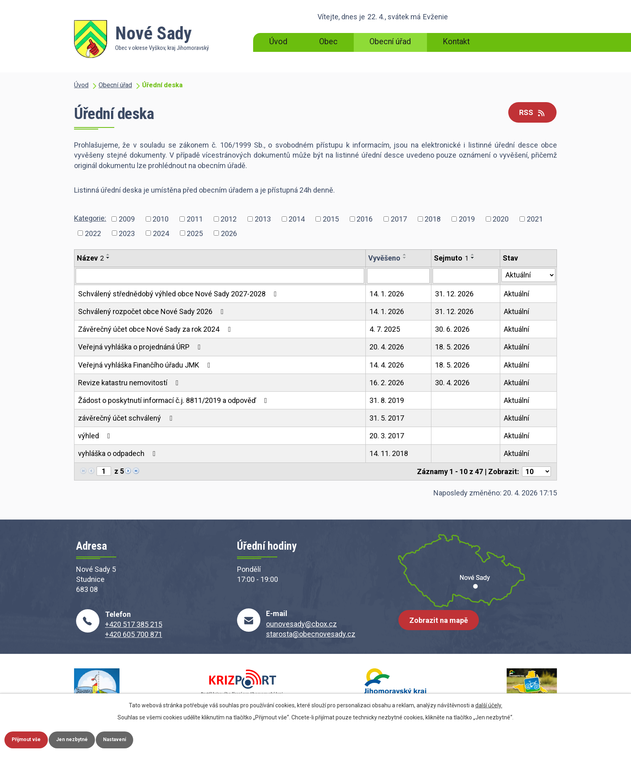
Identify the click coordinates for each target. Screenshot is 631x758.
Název (90, 258)
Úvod (278, 41)
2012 (229, 219)
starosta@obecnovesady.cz (310, 634)
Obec (328, 41)
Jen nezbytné (89, 738)
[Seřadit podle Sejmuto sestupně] (472, 257)
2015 (331, 219)
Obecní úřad (390, 41)
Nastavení (144, 738)
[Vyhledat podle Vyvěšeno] (398, 275)
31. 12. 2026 (454, 294)
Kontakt (456, 41)
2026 (229, 233)
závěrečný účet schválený (126, 418)
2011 (195, 219)
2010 (161, 219)
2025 (195, 233)
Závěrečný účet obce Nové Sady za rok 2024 (156, 329)
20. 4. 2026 (386, 347)
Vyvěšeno (384, 258)
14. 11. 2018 (388, 453)
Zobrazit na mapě (442, 626)
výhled (95, 435)
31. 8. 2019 (386, 400)
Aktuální (516, 294)
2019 (467, 219)
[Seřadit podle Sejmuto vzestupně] (472, 254)
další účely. (488, 703)
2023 (127, 233)
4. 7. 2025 (384, 329)
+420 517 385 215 (133, 624)
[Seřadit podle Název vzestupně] (108, 254)
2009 (127, 219)
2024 (161, 233)
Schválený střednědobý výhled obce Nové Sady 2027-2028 (179, 294)
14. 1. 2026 (386, 294)
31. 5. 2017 (386, 418)
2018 (433, 219)
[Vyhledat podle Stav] (528, 275)
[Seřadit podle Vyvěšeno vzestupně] (404, 254)
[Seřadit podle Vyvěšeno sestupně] (404, 257)
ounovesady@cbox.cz (301, 624)
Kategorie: (90, 218)
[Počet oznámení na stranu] (536, 471)
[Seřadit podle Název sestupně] (108, 257)
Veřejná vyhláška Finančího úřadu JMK (146, 365)
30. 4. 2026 (452, 382)
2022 (93, 233)
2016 (365, 219)
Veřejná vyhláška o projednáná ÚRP (141, 347)
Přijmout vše (32, 738)
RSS (529, 113)
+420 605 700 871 (133, 634)
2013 (263, 219)
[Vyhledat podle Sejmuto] (466, 275)
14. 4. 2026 (386, 365)
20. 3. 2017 (386, 435)
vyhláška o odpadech (118, 453)
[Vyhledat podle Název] (220, 275)
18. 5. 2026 (452, 347)
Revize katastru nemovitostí (130, 382)
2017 (399, 219)
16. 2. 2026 (386, 382)
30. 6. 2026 (452, 329)
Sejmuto (451, 258)
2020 (501, 219)
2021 (535, 219)
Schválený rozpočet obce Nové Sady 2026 (152, 311)
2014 (297, 219)
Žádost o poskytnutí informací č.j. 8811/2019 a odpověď (174, 400)
